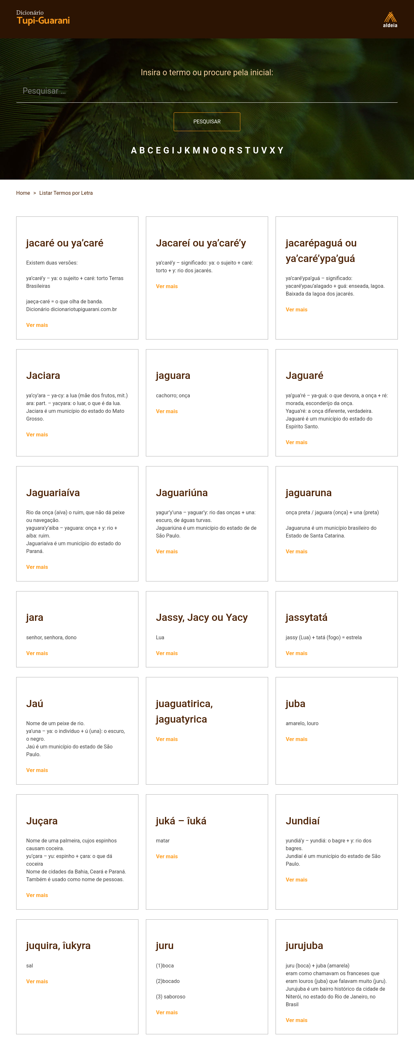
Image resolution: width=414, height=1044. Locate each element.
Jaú (34, 703)
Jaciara (43, 375)
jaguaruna (309, 492)
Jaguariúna (182, 492)
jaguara (173, 375)
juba (295, 703)
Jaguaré (304, 375)
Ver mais (37, 325)
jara (34, 617)
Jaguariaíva (53, 492)
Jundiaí (303, 821)
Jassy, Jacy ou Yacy (202, 617)
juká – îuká (181, 821)
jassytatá (307, 617)
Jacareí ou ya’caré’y (201, 243)
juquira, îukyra (58, 945)
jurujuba (304, 945)
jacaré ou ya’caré (65, 243)
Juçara (42, 821)
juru (165, 945)
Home (23, 193)
